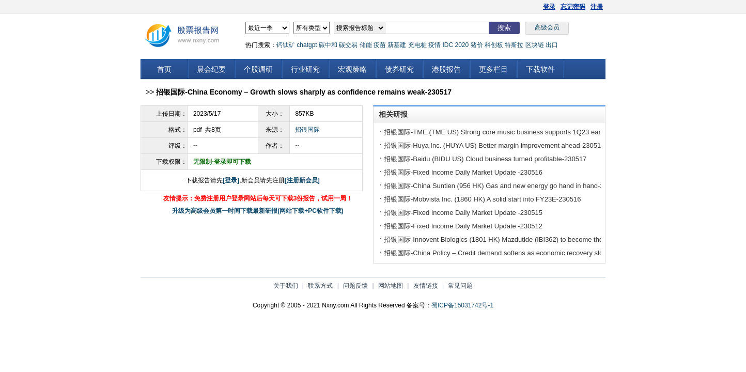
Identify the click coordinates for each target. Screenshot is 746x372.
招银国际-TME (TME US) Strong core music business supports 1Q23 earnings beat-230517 (520, 132)
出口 (552, 45)
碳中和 (328, 45)
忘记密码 (573, 6)
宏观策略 (352, 69)
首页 (164, 69)
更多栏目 (493, 69)
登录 (549, 6)
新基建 (396, 45)
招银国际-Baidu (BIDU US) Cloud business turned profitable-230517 (485, 159)
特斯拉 (514, 45)
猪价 (477, 45)
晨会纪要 (211, 69)
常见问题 (460, 285)
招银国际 (307, 129)
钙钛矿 (285, 45)
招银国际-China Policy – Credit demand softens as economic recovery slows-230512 (510, 253)
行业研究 (305, 69)
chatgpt (307, 45)
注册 (596, 6)
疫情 (434, 45)
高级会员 (547, 27)
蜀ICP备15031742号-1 (462, 305)
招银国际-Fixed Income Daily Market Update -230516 (463, 172)
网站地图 (390, 285)
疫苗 (380, 45)
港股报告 (446, 69)
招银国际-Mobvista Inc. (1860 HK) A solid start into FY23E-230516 (482, 199)
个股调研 (258, 69)
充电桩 (417, 45)
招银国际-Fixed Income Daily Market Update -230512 (463, 226)
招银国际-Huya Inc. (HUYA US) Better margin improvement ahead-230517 (494, 145)
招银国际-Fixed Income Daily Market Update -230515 (463, 212)
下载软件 (540, 69)
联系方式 (320, 285)
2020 (462, 45)
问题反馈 (355, 285)
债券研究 (399, 69)
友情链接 (425, 285)
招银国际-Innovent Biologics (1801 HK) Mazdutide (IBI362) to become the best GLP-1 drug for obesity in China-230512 (561, 239)
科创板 (494, 45)
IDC (447, 45)
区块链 (534, 45)
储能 (366, 45)
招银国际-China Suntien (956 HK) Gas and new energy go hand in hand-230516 (503, 186)
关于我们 (285, 285)
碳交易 (348, 45)
